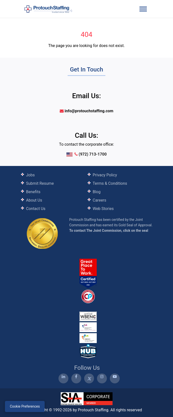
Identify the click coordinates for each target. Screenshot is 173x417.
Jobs (30, 175)
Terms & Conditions (110, 183)
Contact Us (36, 208)
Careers (99, 200)
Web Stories (103, 208)
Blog (97, 191)
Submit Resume (40, 183)
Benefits (33, 191)
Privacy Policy (105, 175)
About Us (34, 200)
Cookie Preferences (25, 406)
